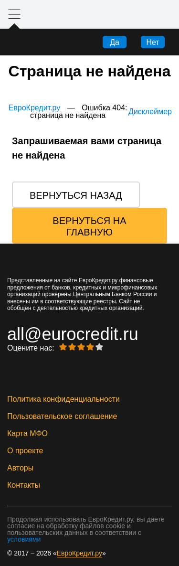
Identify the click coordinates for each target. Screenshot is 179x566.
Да (114, 42)
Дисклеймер (150, 112)
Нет (152, 42)
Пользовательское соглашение (62, 416)
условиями (24, 539)
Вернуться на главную (89, 226)
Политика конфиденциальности (63, 399)
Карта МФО (27, 434)
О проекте (25, 451)
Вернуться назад (76, 195)
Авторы (20, 468)
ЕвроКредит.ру (35, 108)
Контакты (23, 485)
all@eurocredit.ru (72, 334)
